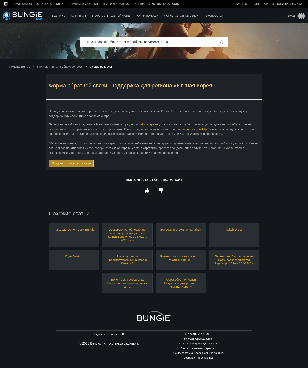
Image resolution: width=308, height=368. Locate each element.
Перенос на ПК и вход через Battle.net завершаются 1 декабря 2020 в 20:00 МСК (234, 260)
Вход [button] (291, 15)
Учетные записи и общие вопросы (60, 66)
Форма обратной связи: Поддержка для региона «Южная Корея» (180, 283)
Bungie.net (243, 4)
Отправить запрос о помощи (71, 163)
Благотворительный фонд (271, 4)
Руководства (213, 15)
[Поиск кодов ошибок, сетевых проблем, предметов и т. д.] (154, 42)
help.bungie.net (149, 124)
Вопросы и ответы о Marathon (180, 229)
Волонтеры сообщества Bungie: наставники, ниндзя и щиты (127, 283)
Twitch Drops (234, 229)
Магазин (297, 4)
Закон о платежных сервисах (198, 348)
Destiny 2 (58, 15)
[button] (147, 190)
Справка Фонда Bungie (116, 4)
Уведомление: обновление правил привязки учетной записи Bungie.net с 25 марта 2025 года (127, 235)
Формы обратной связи (181, 15)
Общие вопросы (101, 66)
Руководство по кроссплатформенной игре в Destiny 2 (127, 260)
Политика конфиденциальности (198, 343)
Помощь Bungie (23, 4)
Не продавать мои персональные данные (198, 352)
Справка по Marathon (83, 4)
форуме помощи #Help (191, 129)
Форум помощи (147, 15)
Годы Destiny (74, 256)
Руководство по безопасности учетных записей (180, 258)
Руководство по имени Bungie (74, 229)
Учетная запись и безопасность (157, 4)
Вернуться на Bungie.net (198, 357)
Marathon (79, 15)
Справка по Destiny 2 (51, 4)
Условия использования (198, 338)
